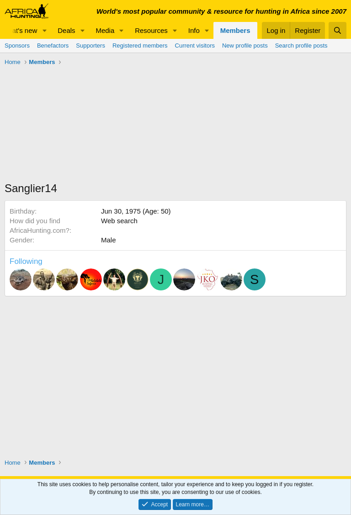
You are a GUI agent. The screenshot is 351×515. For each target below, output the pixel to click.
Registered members (140, 45)
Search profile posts (301, 45)
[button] (44, 30)
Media (105, 30)
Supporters (90, 45)
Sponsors (17, 45)
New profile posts (245, 45)
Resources (151, 30)
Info (194, 30)
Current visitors (195, 45)
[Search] (337, 30)
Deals (66, 30)
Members (235, 30)
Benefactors (53, 45)
